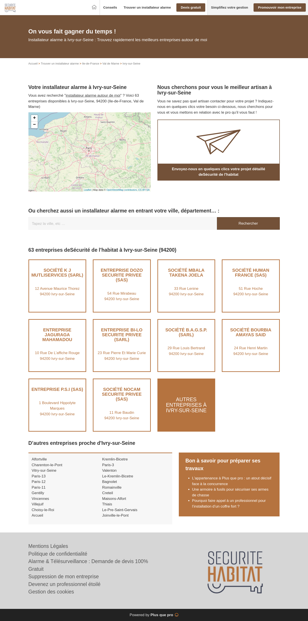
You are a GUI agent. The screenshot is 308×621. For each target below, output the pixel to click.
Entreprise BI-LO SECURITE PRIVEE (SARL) (121, 334)
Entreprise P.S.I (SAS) (57, 389)
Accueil (33, 63)
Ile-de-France (90, 63)
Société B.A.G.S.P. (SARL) (186, 332)
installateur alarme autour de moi (93, 95)
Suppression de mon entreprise (63, 576)
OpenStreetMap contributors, (122, 190)
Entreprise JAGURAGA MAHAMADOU (57, 334)
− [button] (34, 125)
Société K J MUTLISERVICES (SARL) (57, 272)
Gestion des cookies (51, 592)
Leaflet (87, 190)
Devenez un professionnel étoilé (64, 584)
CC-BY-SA (144, 190)
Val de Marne (110, 63)
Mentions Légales (48, 546)
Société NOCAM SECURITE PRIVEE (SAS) (122, 394)
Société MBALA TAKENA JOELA (186, 272)
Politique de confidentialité (57, 554)
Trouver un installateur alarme (60, 63)
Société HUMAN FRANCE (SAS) (250, 272)
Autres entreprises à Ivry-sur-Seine (186, 405)
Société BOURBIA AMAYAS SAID (250, 332)
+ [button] (34, 118)
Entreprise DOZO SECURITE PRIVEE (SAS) (122, 275)
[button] (110, 7)
